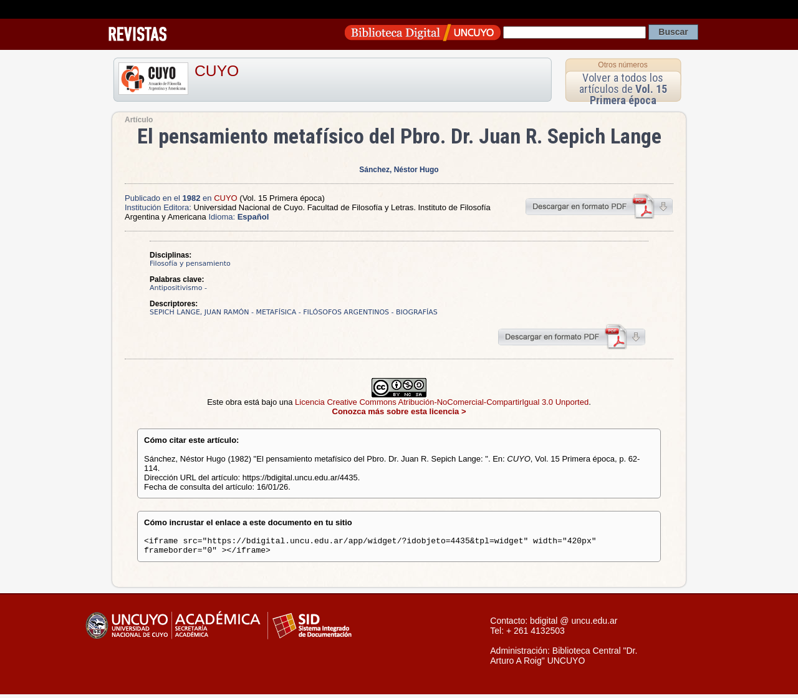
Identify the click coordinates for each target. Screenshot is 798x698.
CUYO (217, 70)
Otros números (622, 65)
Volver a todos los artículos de (623, 89)
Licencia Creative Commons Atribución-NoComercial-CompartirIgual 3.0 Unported (442, 402)
